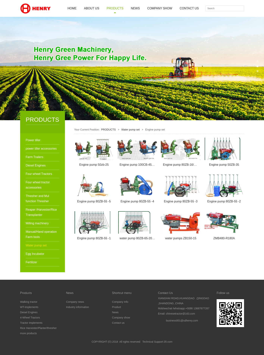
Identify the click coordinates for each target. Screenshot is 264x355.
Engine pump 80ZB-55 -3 (181, 201)
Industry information (77, 307)
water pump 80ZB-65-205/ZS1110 (142, 238)
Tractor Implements (31, 322)
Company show (121, 317)
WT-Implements (29, 307)
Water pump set (36, 245)
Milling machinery (37, 223)
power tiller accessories (41, 148)
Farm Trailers (34, 157)
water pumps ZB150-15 (180, 238)
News (115, 312)
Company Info (120, 301)
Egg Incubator (35, 253)
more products (28, 333)
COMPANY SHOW (159, 8)
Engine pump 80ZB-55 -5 (94, 201)
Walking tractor (29, 301)
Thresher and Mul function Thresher (37, 198)
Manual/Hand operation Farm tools (41, 234)
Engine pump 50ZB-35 (224, 164)
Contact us (118, 322)
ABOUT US (91, 8)
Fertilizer (31, 262)
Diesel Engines (36, 165)
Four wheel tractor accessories (38, 185)
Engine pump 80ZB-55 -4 (137, 201)
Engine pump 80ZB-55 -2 (224, 201)
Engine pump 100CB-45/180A (140, 164)
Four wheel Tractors (39, 173)
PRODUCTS (115, 8)
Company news (75, 301)
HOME (72, 8)
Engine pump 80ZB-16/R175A (183, 164)
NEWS (135, 8)
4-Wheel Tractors (30, 317)
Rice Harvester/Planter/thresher (38, 328)
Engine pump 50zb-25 (94, 164)
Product (116, 307)
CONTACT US (189, 8)
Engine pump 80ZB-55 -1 (94, 238)
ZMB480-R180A (224, 238)
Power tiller (33, 140)
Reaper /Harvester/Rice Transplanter (41, 212)
